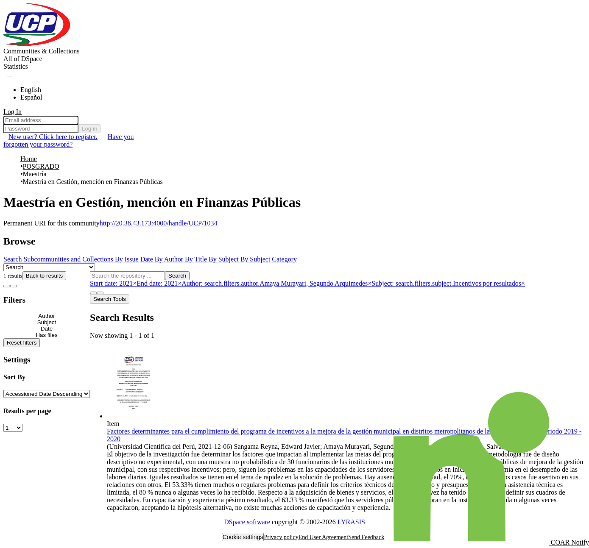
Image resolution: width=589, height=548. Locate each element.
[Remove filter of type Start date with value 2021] (113, 283)
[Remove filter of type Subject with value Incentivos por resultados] (448, 283)
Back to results (44, 276)
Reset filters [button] (21, 342)
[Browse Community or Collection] (49, 267)
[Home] (37, 43)
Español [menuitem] (31, 97)
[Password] (40, 128)
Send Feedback (366, 537)
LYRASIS (351, 522)
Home (28, 158)
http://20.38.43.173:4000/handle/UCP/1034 (159, 223)
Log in (89, 128)
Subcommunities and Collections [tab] (69, 259)
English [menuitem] (30, 89)
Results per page (27, 410)
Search (177, 276)
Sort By (14, 377)
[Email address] (40, 120)
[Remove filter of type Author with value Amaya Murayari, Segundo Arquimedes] (276, 283)
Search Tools (109, 299)
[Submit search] (9, 76)
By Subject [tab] (224, 259)
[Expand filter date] (46, 328)
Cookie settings (243, 537)
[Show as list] (6, 286)
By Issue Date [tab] (135, 259)
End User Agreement (323, 537)
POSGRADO (41, 166)
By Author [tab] (170, 259)
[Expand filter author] (46, 316)
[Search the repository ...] (127, 275)
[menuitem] (22, 59)
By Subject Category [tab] (268, 259)
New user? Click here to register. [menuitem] (53, 136)
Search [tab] (13, 259)
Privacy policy (281, 537)
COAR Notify (491, 542)
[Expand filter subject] (46, 322)
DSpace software (247, 522)
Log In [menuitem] (12, 111)
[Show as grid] (13, 286)
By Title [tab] (197, 259)
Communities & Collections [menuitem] (41, 51)
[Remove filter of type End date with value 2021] (159, 283)
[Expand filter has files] (46, 335)
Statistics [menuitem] (15, 66)
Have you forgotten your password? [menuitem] (68, 140)
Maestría (35, 174)
